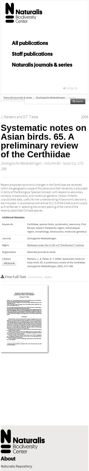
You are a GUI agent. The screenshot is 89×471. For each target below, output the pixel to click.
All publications (30, 42)
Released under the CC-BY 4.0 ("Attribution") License (55, 245)
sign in (70, 88)
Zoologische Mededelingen (50, 97)
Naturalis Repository (16, 466)
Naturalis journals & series (42, 64)
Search (78, 101)
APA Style (9, 263)
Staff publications (32, 53)
